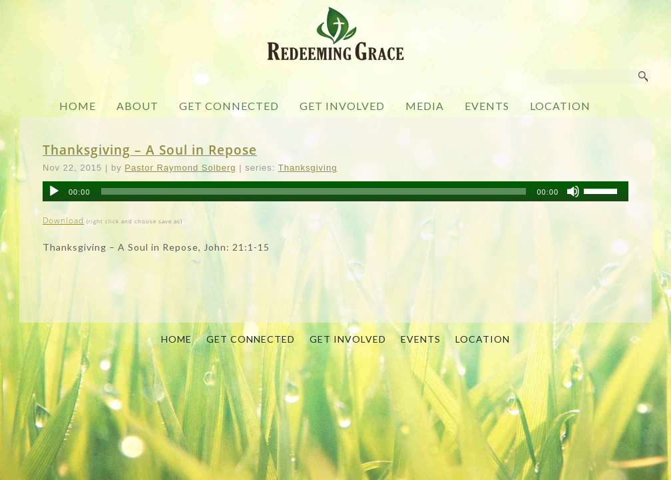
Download (63, 220)
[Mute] (573, 191)
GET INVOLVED (342, 105)
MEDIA (424, 105)
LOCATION (560, 105)
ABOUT (137, 105)
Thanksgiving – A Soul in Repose (150, 149)
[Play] (54, 191)
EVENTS (487, 105)
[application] (335, 191)
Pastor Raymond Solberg (180, 168)
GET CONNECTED (229, 105)
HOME (77, 105)
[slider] (314, 191)
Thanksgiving (307, 168)
